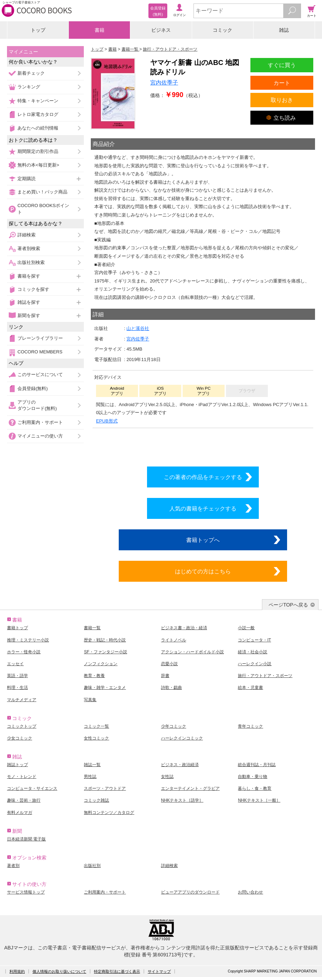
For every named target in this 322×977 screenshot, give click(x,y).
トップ (38, 30)
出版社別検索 (31, 262)
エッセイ (15, 663)
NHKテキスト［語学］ (182, 800)
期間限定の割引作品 (37, 151)
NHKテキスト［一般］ (259, 800)
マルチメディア (21, 699)
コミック (222, 30)
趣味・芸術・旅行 (24, 800)
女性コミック (96, 738)
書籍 (99, 30)
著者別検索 (28, 248)
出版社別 (92, 865)
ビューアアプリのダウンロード (190, 892)
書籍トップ (17, 627)
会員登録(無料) (32, 388)
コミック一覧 (96, 726)
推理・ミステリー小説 (28, 640)
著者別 (13, 865)
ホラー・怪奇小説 (24, 651)
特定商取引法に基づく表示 (117, 971)
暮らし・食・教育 (254, 788)
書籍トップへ (203, 540)
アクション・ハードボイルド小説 (192, 651)
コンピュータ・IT (254, 640)
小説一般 (246, 627)
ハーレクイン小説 (254, 663)
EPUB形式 (107, 421)
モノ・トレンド (21, 776)
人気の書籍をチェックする (202, 508)
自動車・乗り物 (252, 776)
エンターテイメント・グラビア (190, 788)
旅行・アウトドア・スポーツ (265, 675)
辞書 (165, 675)
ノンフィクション (100, 663)
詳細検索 (26, 234)
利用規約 (17, 971)
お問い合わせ (250, 892)
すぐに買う (282, 65)
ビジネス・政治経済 (180, 764)
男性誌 (90, 776)
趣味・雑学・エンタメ (105, 687)
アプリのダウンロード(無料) (37, 405)
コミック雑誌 (96, 800)
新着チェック (31, 73)
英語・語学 (17, 675)
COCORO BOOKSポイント (43, 208)
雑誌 (284, 30)
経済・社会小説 (252, 651)
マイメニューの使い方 (40, 436)
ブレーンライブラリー (40, 338)
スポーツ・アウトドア (105, 788)
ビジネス (161, 30)
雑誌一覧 (92, 764)
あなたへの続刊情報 (37, 128)
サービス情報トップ (26, 892)
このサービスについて (40, 374)
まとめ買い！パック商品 (42, 191)
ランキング (28, 86)
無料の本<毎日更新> (38, 165)
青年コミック (250, 726)
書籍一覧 (92, 627)
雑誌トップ (17, 764)
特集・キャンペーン (37, 100)
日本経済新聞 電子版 (26, 839)
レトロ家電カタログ (37, 114)
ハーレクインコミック (182, 738)
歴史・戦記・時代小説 (105, 640)
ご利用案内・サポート (40, 422)
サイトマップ (159, 971)
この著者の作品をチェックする (203, 477)
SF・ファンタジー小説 (105, 651)
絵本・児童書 (250, 687)
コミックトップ (21, 726)
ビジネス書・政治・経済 (184, 627)
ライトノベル (173, 640)
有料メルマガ (19, 812)
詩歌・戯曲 (171, 687)
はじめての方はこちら (203, 571)
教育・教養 (94, 675)
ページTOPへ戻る (288, 605)
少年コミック (173, 726)
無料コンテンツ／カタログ (109, 812)
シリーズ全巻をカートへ (203, 445)
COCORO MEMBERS (40, 351)
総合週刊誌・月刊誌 (257, 764)
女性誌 (167, 776)
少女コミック (19, 738)
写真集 (90, 699)
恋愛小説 (169, 663)
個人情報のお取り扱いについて (59, 971)
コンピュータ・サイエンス (32, 788)
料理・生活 (17, 687)
